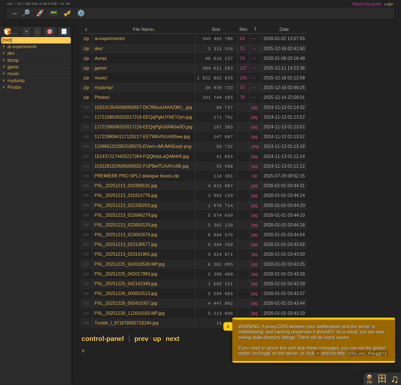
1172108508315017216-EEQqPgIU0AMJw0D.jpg (143, 127)
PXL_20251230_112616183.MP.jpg (130, 313)
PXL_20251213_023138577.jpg (126, 244)
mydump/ (104, 87)
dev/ (99, 48)
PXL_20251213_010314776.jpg (126, 195)
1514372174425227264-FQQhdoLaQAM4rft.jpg (142, 156)
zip (86, 38)
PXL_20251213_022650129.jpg (126, 225)
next (172, 338)
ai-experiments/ (110, 38)
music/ (101, 77)
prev (141, 338)
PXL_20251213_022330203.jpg (126, 205)
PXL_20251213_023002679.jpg (126, 234)
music (13, 73)
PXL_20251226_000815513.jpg (126, 293)
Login (389, 4)
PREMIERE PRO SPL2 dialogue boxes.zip (137, 176)
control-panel (103, 338)
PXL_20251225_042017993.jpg (126, 274)
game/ (101, 68)
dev (11, 53)
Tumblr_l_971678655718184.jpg (127, 323)
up (157, 338)
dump (13, 60)
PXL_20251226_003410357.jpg (126, 303)
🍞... (10, 31)
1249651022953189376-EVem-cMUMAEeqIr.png (143, 146)
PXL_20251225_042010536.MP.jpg (130, 264)
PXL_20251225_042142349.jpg (126, 283)
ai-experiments (22, 46)
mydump (16, 80)
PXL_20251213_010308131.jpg (126, 185)
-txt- (86, 107)
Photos (14, 87)
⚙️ (81, 13)
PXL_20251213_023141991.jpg (126, 254)
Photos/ (102, 97)
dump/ (101, 58)
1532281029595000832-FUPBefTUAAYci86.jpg (142, 166)
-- (14, 13)
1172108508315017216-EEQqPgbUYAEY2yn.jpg (143, 117)
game (13, 67)
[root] (7, 40)
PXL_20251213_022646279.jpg (126, 215)
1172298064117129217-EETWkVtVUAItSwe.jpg (142, 136)
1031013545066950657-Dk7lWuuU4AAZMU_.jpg (143, 107)
